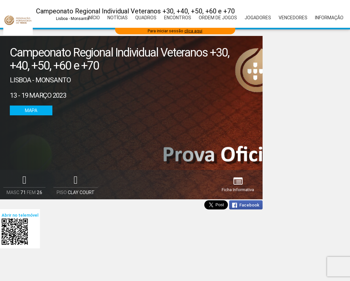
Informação (329, 18)
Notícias (117, 18)
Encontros (177, 18)
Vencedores (293, 18)
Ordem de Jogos (218, 18)
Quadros (146, 18)
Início (94, 18)
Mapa (31, 110)
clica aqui (193, 31)
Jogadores (258, 18)
